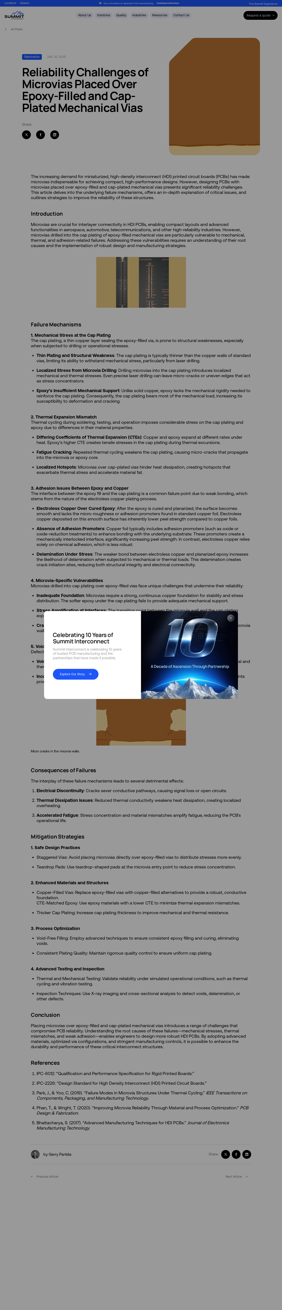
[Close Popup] (230, 618)
